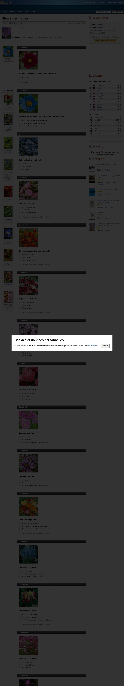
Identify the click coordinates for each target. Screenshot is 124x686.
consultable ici (93, 346)
